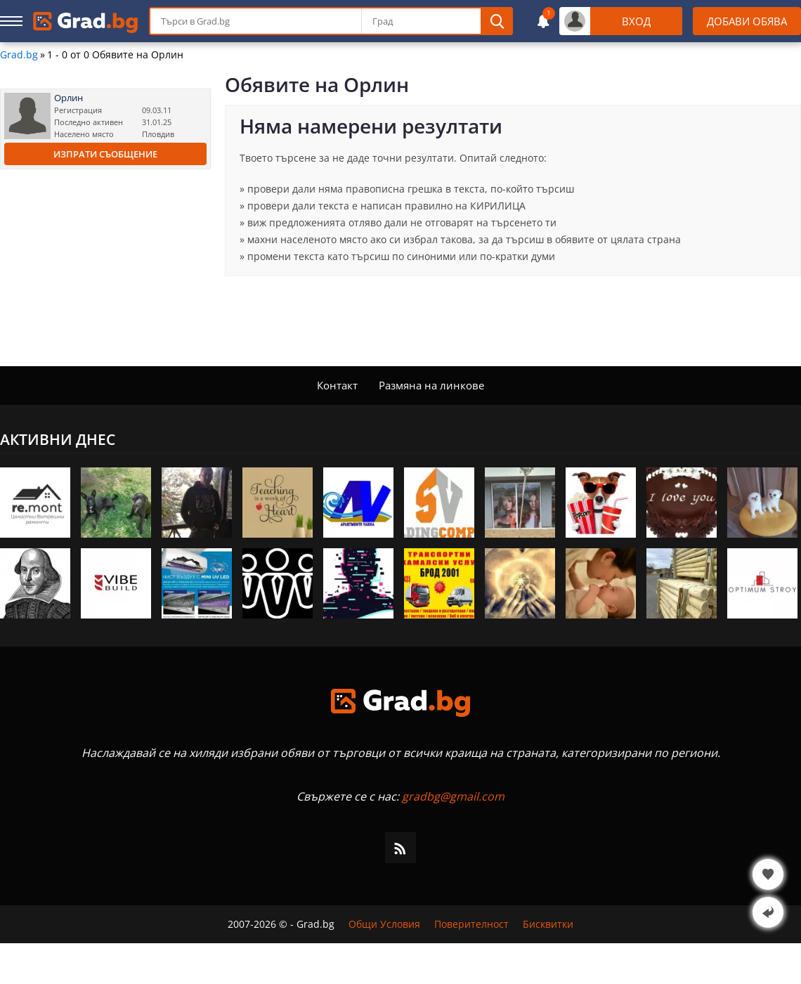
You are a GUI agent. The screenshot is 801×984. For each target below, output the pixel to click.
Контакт (337, 385)
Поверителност (471, 924)
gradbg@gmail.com (453, 796)
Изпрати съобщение (105, 154)
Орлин (68, 98)
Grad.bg (19, 54)
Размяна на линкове (431, 385)
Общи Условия (384, 924)
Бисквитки (548, 924)
